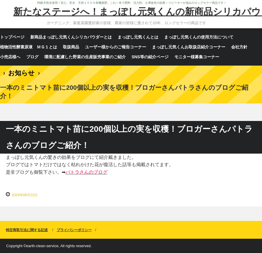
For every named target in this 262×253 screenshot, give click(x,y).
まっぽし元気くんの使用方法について (198, 37)
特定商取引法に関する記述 (27, 230)
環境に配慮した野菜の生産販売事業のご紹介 (85, 57)
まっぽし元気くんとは (138, 37)
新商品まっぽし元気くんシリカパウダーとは (71, 37)
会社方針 (239, 47)
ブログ (32, 57)
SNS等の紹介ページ (150, 57)
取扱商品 (71, 47)
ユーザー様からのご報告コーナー (115, 47)
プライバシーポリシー (74, 230)
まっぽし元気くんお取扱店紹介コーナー (188, 47)
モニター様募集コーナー (196, 57)
